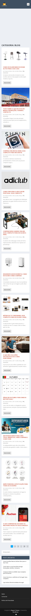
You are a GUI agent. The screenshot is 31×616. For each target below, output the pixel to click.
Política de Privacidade (8, 600)
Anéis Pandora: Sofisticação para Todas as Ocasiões (15, 485)
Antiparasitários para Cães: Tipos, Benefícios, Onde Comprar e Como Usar (15, 437)
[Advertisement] (15, 24)
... (21, 546)
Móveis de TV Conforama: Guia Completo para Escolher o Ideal (15, 316)
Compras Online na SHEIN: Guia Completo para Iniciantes (14, 151)
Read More (7, 83)
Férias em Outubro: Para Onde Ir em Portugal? (14, 398)
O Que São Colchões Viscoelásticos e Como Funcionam (11, 356)
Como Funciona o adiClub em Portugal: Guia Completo (13, 192)
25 (24, 546)
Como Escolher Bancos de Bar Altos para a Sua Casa (14, 68)
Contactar (4, 596)
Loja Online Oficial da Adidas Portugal (13, 582)
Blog (20, 71)
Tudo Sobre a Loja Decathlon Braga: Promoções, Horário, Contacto (14, 110)
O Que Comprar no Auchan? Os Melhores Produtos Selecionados (15, 524)
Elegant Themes (15, 610)
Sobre (3, 594)
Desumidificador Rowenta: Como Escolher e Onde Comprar (15, 275)
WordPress (15, 612)
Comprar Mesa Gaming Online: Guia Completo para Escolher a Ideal (14, 232)
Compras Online (8, 71)
